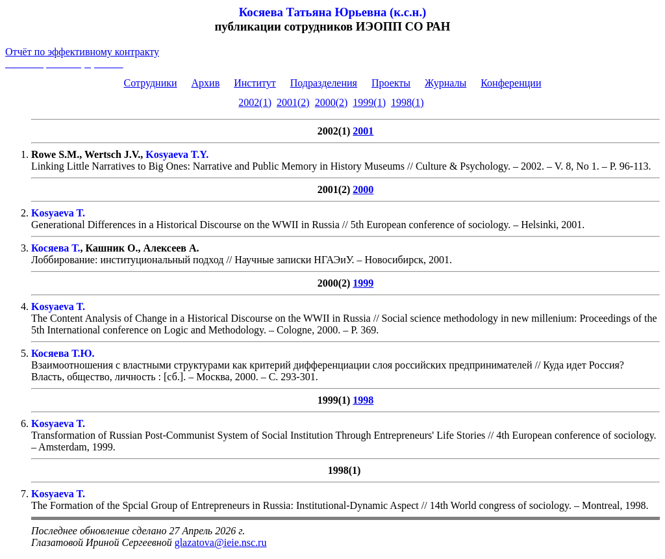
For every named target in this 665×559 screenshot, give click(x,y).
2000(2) (331, 102)
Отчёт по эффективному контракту (82, 51)
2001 (363, 130)
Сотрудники (150, 82)
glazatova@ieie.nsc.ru (221, 542)
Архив (206, 82)
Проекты (390, 82)
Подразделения (323, 82)
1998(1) (407, 102)
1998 (363, 400)
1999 (363, 283)
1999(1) (369, 102)
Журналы (445, 82)
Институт (255, 82)
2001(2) (293, 102)
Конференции (511, 82)
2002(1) (254, 102)
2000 (363, 189)
